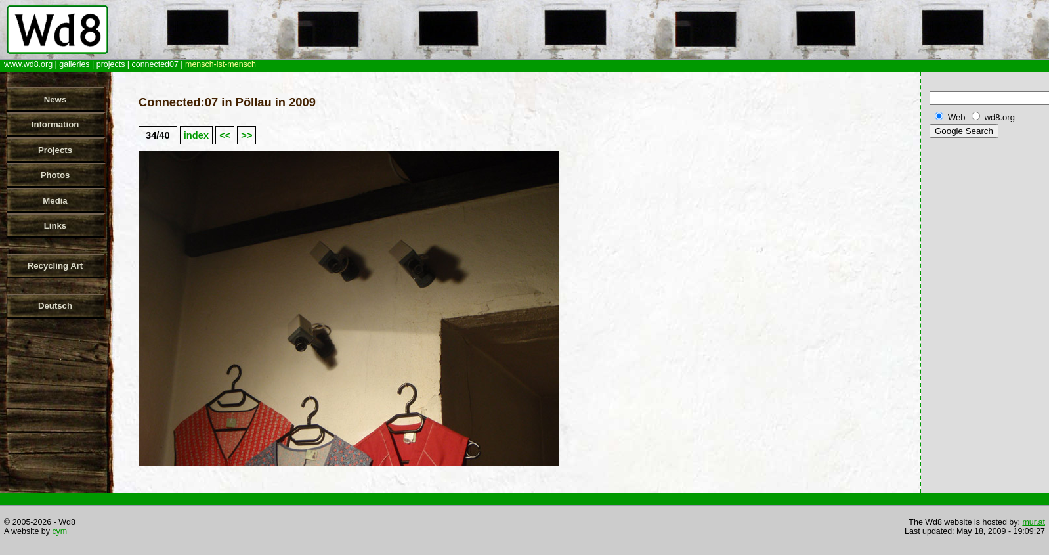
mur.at (1033, 522)
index (196, 135)
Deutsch (55, 306)
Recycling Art (55, 266)
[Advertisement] (986, 347)
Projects (55, 150)
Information (55, 124)
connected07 (155, 64)
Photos (55, 175)
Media (55, 201)
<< (224, 135)
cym (59, 531)
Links (55, 226)
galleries (74, 64)
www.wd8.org (28, 64)
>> (246, 135)
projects (110, 64)
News (55, 99)
